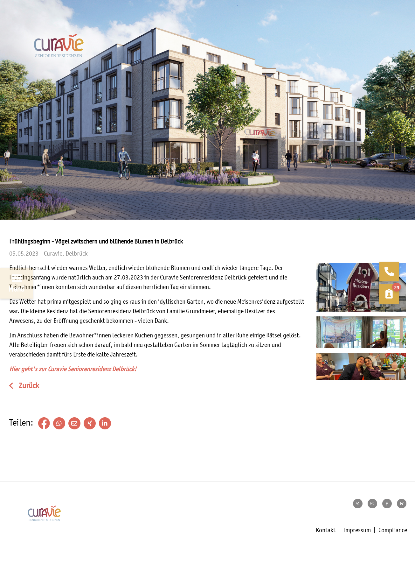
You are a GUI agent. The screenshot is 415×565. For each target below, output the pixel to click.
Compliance (392, 530)
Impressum (357, 530)
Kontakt (325, 530)
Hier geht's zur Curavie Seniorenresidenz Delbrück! (72, 369)
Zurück (28, 385)
